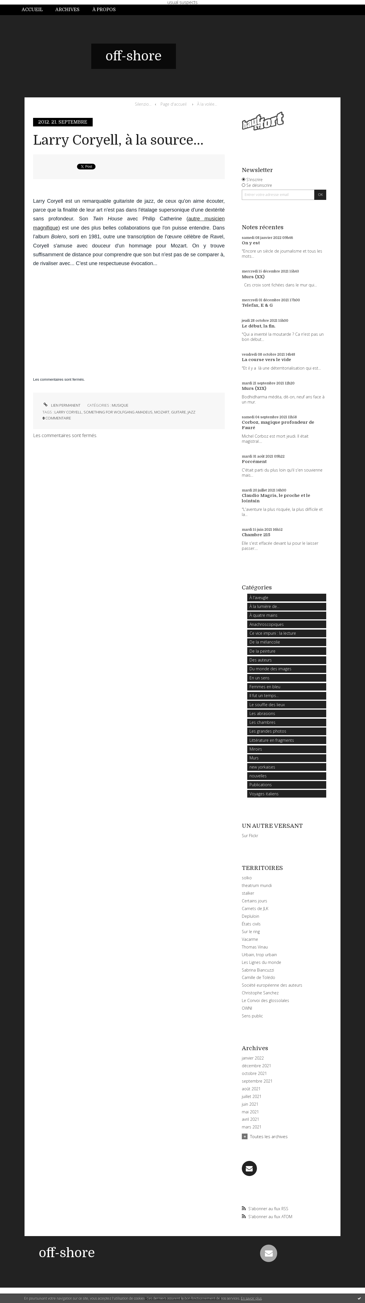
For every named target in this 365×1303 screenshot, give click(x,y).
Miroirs (256, 749)
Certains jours (254, 901)
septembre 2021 (257, 1081)
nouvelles (258, 775)
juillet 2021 (251, 1096)
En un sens (259, 678)
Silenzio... (143, 104)
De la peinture (262, 651)
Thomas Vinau (255, 947)
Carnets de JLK (255, 908)
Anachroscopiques (267, 624)
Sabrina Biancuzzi (258, 970)
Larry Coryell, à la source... (118, 140)
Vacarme (250, 939)
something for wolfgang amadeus (118, 412)
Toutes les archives (269, 1136)
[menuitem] (35, 10)
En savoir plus (251, 1298)
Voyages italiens (264, 793)
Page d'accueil (173, 104)
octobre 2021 (254, 1073)
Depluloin (250, 916)
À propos (104, 9)
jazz (191, 412)
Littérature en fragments (272, 740)
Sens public (252, 1016)
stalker (248, 893)
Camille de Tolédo (258, 977)
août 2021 (251, 1088)
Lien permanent (61, 405)
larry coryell (68, 412)
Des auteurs (261, 660)
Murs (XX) (253, 276)
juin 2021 (250, 1104)
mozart (161, 412)
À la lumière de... (264, 606)
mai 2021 (250, 1111)
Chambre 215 (256, 534)
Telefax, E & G (257, 305)
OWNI (247, 1008)
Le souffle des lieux (267, 704)
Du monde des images (270, 668)
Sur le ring (251, 931)
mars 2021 (251, 1127)
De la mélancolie (265, 642)
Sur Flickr (250, 835)
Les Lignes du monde (261, 962)
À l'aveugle (259, 597)
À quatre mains (263, 615)
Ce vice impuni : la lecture (273, 633)
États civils (251, 924)
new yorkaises (262, 767)
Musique (120, 405)
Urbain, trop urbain (259, 954)
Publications (261, 784)
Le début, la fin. (258, 326)
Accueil (32, 9)
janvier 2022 (253, 1058)
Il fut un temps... (264, 695)
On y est (251, 242)
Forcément (254, 461)
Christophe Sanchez (260, 992)
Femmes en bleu (265, 686)
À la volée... (207, 104)
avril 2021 (250, 1119)
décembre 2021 (256, 1065)
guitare (178, 412)
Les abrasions (262, 713)
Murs (254, 758)
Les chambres (262, 722)
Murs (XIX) (254, 388)
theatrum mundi (257, 885)
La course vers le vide (266, 359)
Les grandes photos (268, 731)
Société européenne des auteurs (272, 985)
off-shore (134, 56)
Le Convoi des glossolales (265, 1000)
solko (247, 877)
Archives (67, 9)
